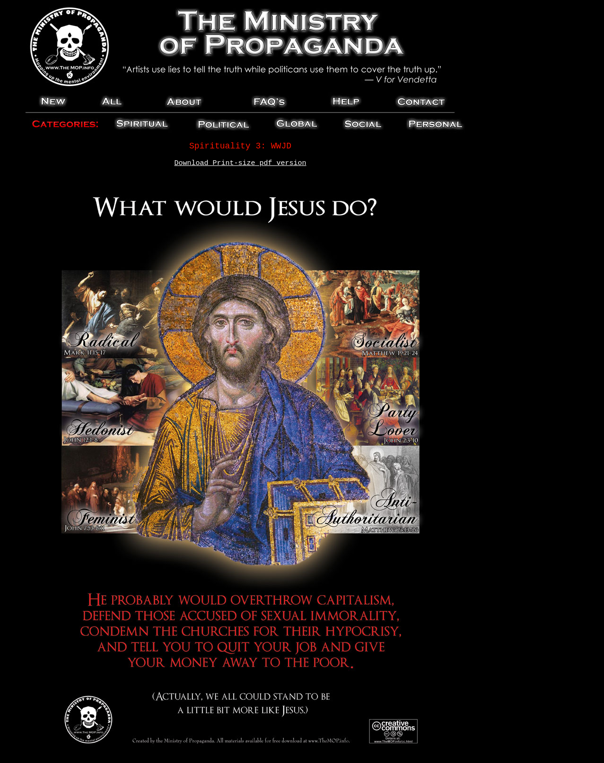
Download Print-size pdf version (240, 163)
